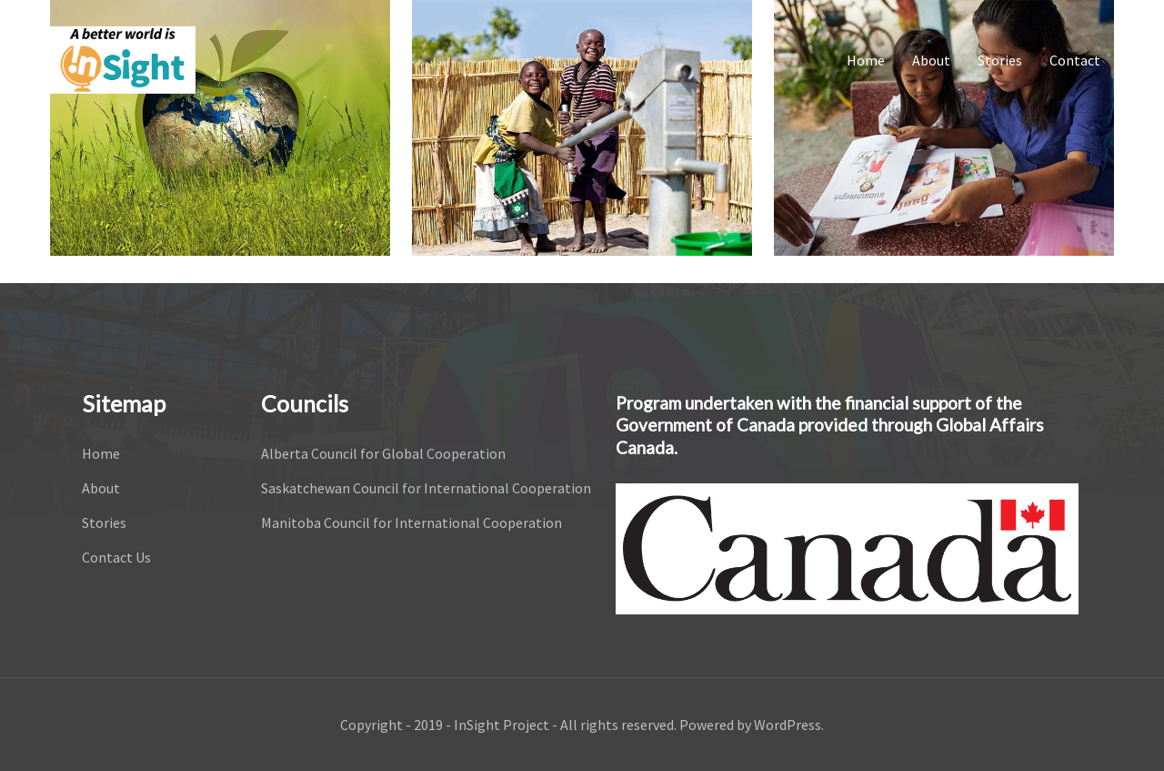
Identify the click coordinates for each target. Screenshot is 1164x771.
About (931, 60)
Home (866, 60)
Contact (1074, 60)
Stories (1000, 60)
